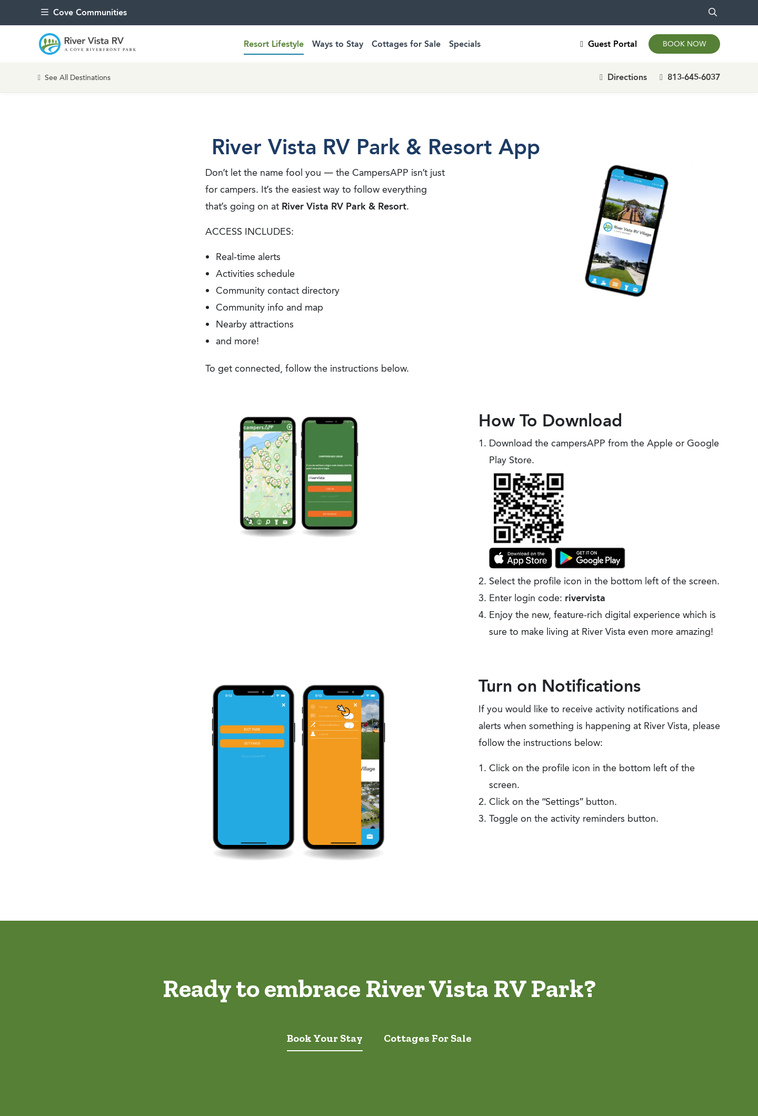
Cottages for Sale (406, 43)
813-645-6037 (690, 77)
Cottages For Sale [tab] (428, 1038)
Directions (623, 77)
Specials (465, 43)
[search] (712, 12)
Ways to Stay (337, 43)
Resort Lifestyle (274, 43)
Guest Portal (608, 43)
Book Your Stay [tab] (325, 1038)
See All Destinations (74, 78)
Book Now (684, 44)
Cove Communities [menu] (84, 12)
